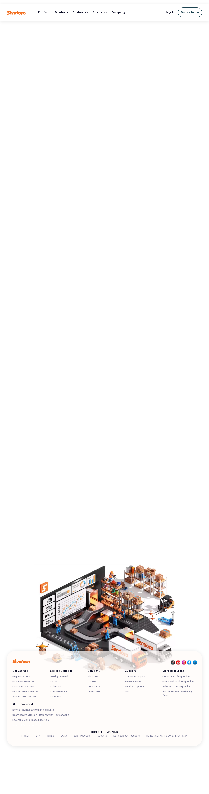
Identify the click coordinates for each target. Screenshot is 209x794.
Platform (55, 681)
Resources (56, 696)
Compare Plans (58, 691)
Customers (94, 691)
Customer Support (135, 676)
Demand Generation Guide (27, 725)
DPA (38, 735)
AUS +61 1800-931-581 (24, 696)
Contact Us (94, 686)
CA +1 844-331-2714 (23, 686)
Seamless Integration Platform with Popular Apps (40, 714)
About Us (93, 676)
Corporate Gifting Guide (176, 676)
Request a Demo (21, 676)
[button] (44, 12)
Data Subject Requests (126, 735)
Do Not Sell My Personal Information (167, 735)
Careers (92, 681)
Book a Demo (190, 12)
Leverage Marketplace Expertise (30, 719)
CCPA (64, 735)
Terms (50, 735)
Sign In (170, 12)
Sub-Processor (82, 735)
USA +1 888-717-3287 (24, 681)
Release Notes (133, 681)
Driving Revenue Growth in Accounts (33, 709)
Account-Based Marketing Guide (177, 693)
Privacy (25, 735)
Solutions (55, 686)
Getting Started (59, 676)
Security (102, 735)
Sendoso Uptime (134, 686)
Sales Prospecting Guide (176, 686)
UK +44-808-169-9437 (25, 691)
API (127, 691)
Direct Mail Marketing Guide (178, 681)
